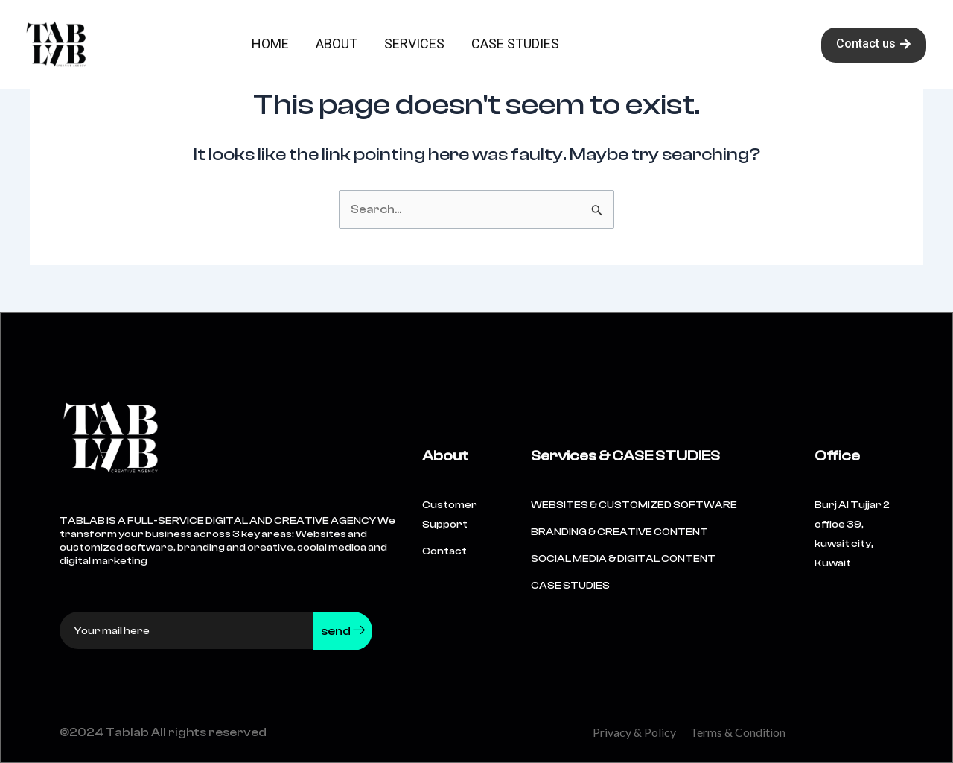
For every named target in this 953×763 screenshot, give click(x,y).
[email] (187, 630)
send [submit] (343, 631)
